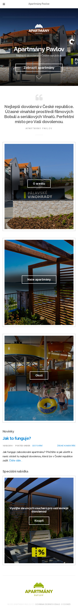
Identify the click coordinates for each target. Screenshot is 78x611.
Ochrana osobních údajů (47, 604)
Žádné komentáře (66, 446)
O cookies (65, 604)
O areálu (39, 183)
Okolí (39, 375)
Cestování (37, 446)
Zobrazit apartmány (39, 67)
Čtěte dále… (15, 460)
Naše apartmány (39, 279)
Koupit (39, 520)
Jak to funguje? (17, 438)
